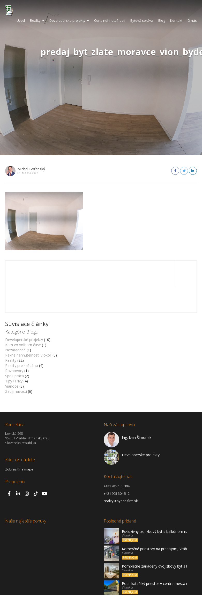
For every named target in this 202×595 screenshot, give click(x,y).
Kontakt (176, 20)
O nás (192, 20)
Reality (37, 20)
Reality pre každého (21, 339)
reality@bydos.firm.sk (121, 475)
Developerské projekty (24, 313)
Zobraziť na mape (19, 443)
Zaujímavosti (16, 365)
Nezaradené (15, 324)
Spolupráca (14, 349)
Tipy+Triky (14, 355)
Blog (161, 20)
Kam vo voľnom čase (23, 318)
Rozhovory (14, 344)
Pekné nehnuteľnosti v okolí (28, 329)
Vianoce (11, 360)
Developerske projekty (69, 20)
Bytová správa (141, 20)
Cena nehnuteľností (109, 20)
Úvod (21, 20)
